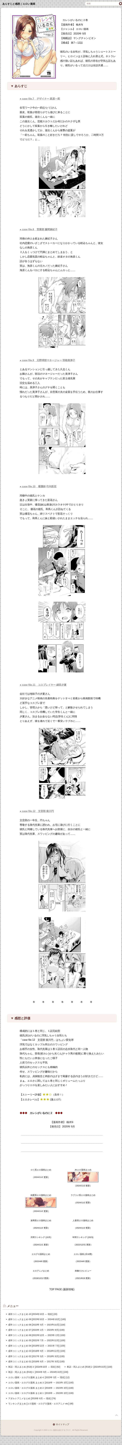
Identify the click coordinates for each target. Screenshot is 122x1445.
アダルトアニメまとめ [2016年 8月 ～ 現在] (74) (32, 1398)
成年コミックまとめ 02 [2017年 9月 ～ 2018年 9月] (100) (36, 1356)
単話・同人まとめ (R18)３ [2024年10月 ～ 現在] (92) (34, 1367)
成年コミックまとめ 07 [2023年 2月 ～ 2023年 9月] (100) (36, 1330)
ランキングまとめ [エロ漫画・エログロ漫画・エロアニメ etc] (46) (40, 1403)
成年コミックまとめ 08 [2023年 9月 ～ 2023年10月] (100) (36, 1324)
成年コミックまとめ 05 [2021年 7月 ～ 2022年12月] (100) (36, 1340)
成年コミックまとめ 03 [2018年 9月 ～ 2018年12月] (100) (36, 1351)
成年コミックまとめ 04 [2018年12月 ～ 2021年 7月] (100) (36, 1345)
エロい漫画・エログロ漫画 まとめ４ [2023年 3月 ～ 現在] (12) (39, 1377)
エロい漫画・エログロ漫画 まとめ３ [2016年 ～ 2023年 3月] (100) (41, 1382)
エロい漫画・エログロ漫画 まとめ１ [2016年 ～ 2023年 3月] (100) (41, 1393)
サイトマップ (62, 1424)
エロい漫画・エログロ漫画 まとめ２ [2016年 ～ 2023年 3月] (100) (41, 1388)
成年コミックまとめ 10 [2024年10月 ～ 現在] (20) (32, 1314)
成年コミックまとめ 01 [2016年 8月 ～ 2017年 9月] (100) (36, 1361)
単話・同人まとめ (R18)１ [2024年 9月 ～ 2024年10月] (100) (38, 1372)
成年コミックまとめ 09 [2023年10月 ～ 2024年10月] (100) (37, 1319)
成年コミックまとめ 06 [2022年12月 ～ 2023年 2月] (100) (36, 1335)
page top (117, 1415)
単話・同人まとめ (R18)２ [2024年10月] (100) (89, 1367)
